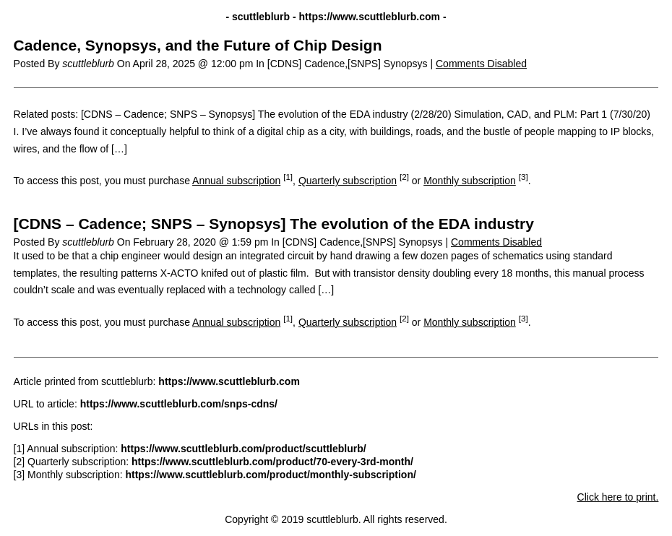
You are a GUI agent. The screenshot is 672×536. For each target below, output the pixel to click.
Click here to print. (618, 497)
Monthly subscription (469, 180)
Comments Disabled (481, 63)
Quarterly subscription (347, 180)
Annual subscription (236, 180)
